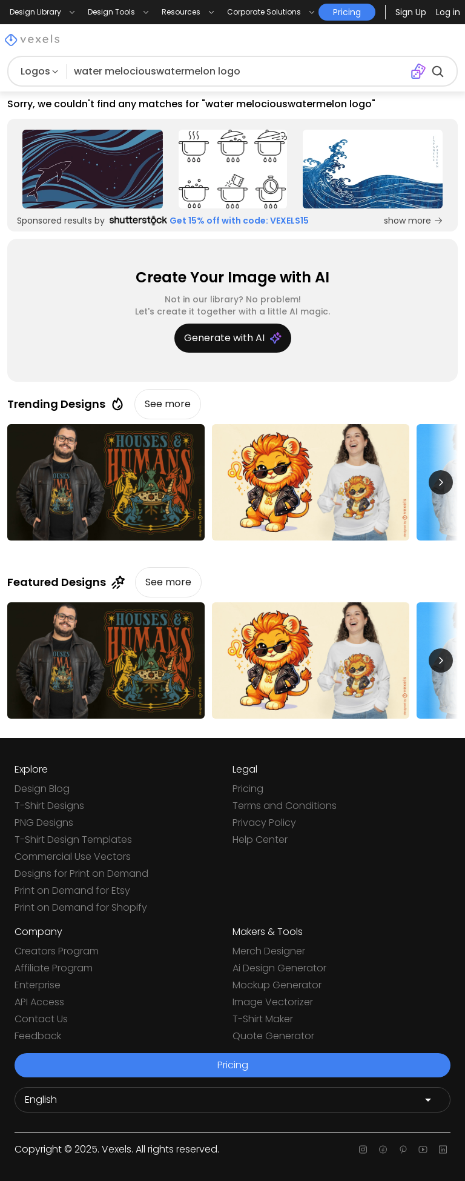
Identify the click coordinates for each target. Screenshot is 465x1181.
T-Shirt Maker (262, 1019)
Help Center (260, 840)
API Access (39, 1002)
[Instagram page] (363, 1149)
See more (168, 404)
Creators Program (57, 951)
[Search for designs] (238, 71)
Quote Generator (273, 1036)
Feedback (38, 1036)
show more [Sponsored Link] (413, 221)
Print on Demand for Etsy (72, 890)
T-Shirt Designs (49, 806)
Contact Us (41, 1019)
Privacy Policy (264, 823)
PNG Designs (44, 823)
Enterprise (38, 985)
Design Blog (42, 789)
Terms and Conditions (284, 806)
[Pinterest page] (403, 1149)
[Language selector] (232, 1100)
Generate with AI (233, 338)
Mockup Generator (277, 985)
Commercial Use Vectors (73, 856)
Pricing (247, 789)
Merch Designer (268, 951)
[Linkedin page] (442, 1149)
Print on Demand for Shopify (81, 907)
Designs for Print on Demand (81, 873)
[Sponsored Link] (92, 169)
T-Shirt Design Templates (73, 840)
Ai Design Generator (279, 968)
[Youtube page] (422, 1149)
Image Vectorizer (272, 1002)
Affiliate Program (54, 968)
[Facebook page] (383, 1149)
